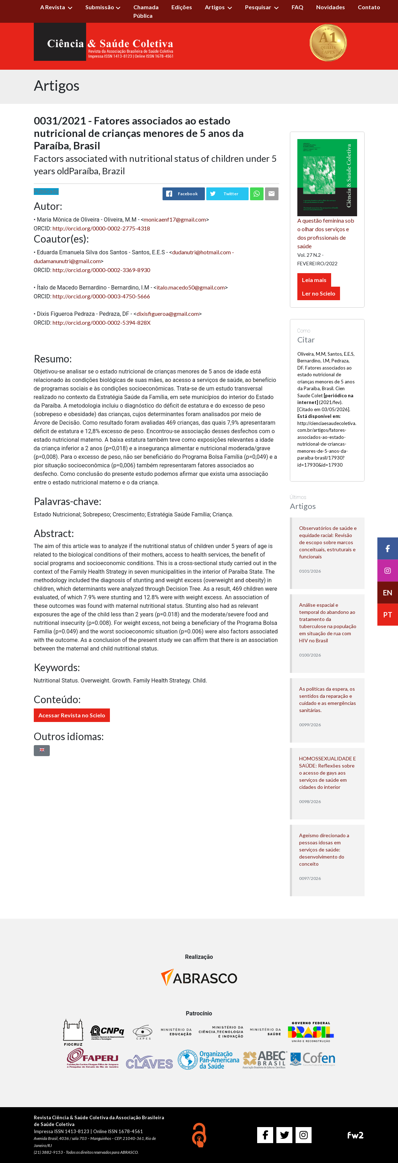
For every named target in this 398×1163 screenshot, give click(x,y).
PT (387, 614)
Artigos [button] (215, 7)
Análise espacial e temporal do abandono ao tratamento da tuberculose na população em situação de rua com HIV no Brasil (327, 622)
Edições (181, 7)
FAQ (297, 7)
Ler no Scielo (318, 293)
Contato (369, 7)
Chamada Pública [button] (146, 11)
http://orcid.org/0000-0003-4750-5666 (101, 296)
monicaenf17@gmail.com (175, 219)
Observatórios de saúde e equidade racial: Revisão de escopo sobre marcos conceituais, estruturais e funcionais (328, 542)
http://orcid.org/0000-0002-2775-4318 (101, 228)
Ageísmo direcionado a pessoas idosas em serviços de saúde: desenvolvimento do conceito (324, 849)
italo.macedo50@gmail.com (190, 287)
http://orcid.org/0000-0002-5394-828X (101, 322)
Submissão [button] (99, 7)
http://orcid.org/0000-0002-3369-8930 (101, 269)
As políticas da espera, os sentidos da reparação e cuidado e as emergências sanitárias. (327, 699)
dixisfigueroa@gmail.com (168, 313)
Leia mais (314, 279)
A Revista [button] (53, 7)
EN (387, 592)
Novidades (330, 7)
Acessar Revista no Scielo (71, 715)
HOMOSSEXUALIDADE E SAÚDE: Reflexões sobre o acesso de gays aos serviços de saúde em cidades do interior (327, 772)
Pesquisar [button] (258, 7)
